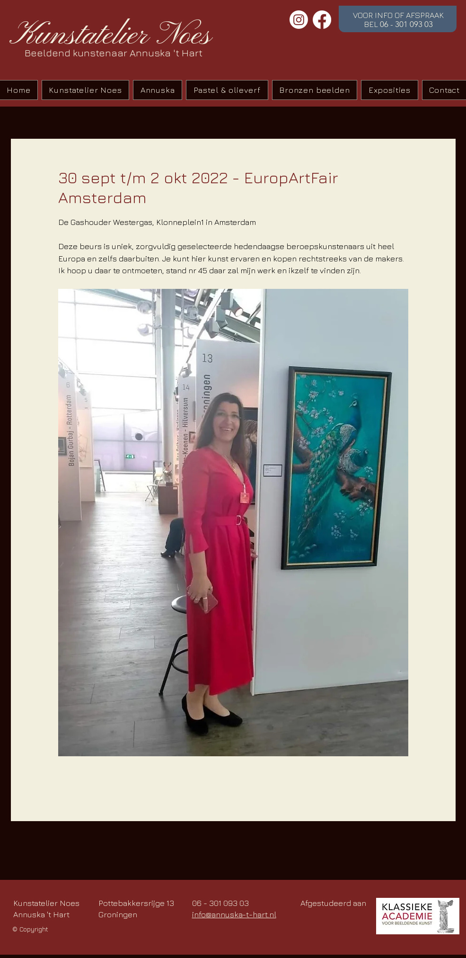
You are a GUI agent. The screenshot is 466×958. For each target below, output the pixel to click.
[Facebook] (322, 19)
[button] (227, 90)
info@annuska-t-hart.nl (234, 914)
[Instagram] (299, 19)
